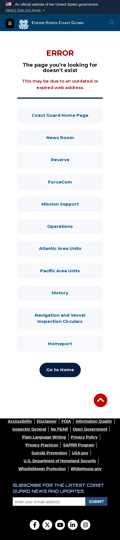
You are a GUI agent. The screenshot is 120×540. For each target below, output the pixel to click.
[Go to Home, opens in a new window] (60, 370)
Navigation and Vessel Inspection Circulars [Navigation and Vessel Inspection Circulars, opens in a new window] (69, 318)
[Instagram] (85, 525)
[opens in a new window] (20, 421)
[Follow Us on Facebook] (35, 525)
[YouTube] (60, 525)
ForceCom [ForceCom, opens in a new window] (75, 182)
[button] (26, 10)
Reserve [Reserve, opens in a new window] (77, 159)
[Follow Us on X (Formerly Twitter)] (47, 525)
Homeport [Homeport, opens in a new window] (75, 343)
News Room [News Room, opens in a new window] (74, 137)
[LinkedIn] (73, 525)
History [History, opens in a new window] (77, 292)
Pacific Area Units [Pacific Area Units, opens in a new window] (71, 270)
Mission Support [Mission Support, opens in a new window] (72, 204)
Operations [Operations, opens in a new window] (75, 226)
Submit (96, 501)
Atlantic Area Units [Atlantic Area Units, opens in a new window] (71, 248)
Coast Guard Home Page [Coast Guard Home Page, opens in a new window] (67, 115)
